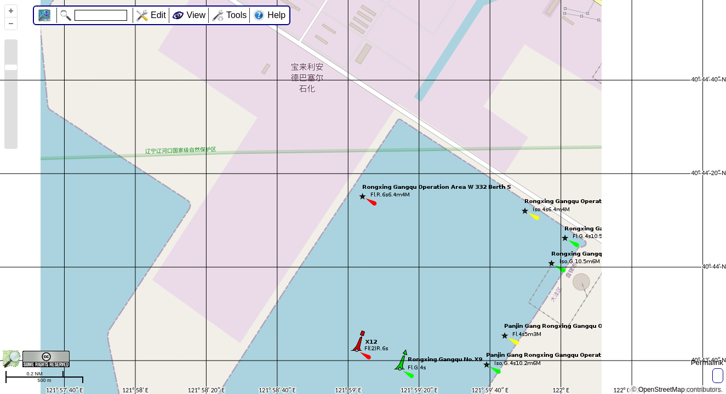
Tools (236, 15)
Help (276, 15)
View (196, 15)
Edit (158, 15)
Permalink (707, 362)
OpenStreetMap (661, 389)
